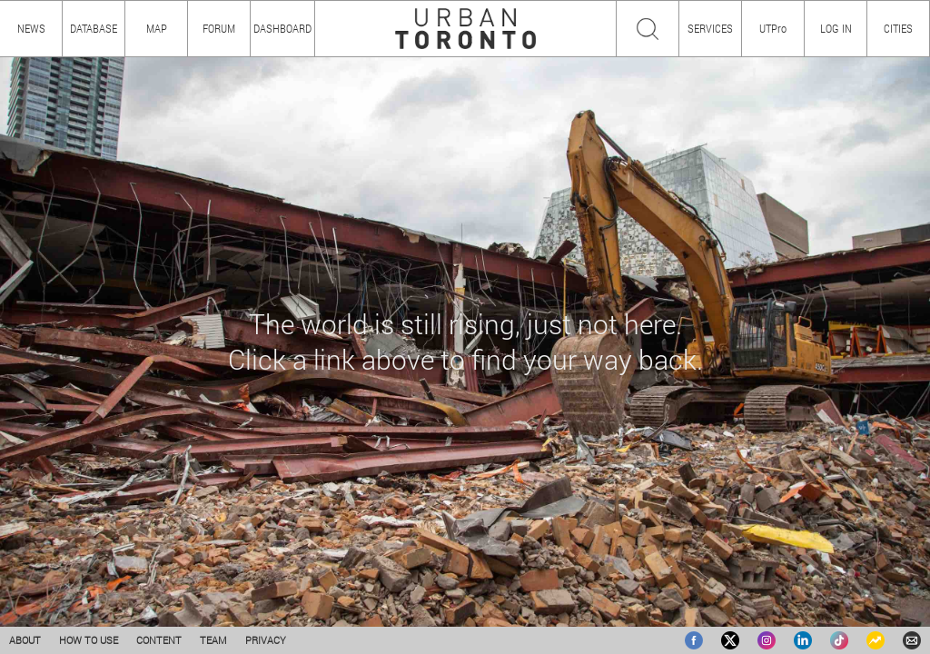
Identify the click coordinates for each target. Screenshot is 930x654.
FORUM (219, 28)
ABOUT (25, 640)
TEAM (213, 640)
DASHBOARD (282, 28)
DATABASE (93, 28)
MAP (156, 28)
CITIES (898, 28)
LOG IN (836, 28)
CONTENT (159, 640)
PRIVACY (265, 640)
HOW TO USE (88, 640)
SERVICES (710, 28)
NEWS (31, 28)
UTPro (773, 28)
